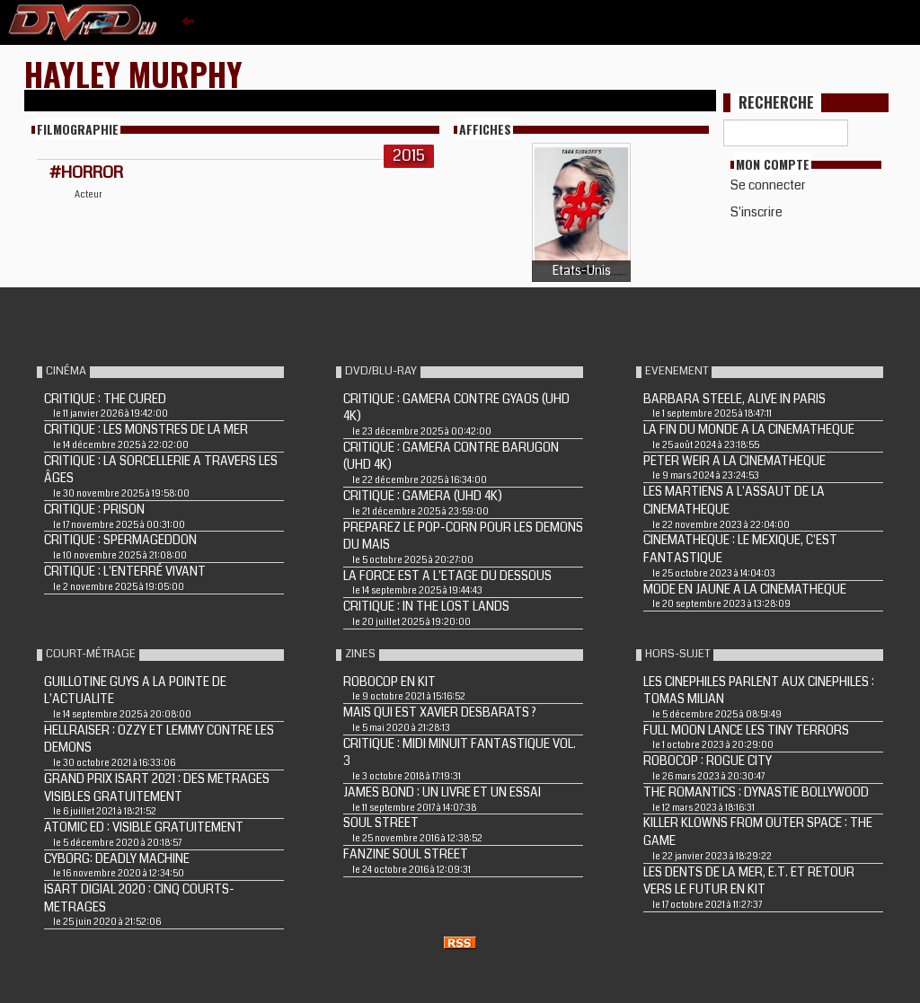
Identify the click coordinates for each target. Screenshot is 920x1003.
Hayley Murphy (133, 73)
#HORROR (86, 172)
